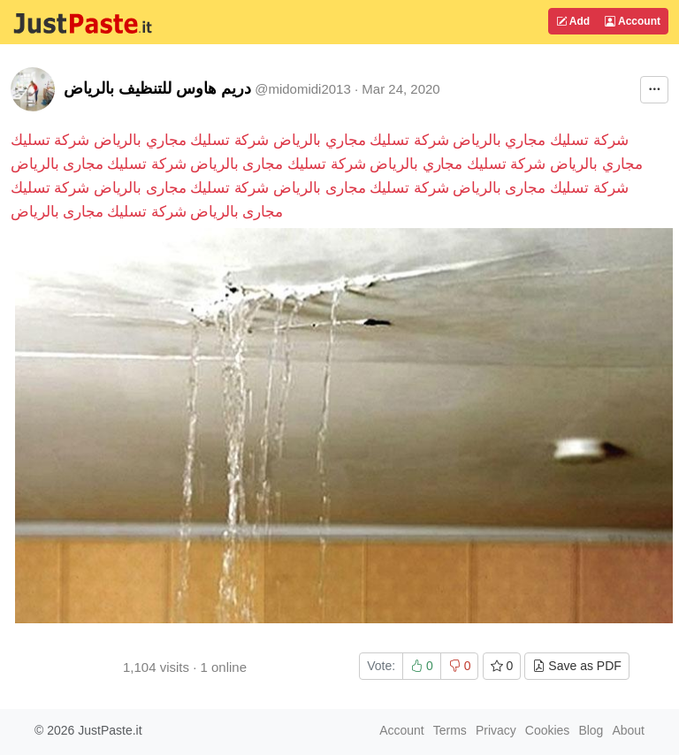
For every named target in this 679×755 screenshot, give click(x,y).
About (628, 730)
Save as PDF (576, 666)
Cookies (547, 730)
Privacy (496, 730)
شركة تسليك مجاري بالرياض (541, 140)
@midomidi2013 (303, 88)
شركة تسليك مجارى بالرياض (278, 164)
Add (573, 21)
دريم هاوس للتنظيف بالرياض (157, 88)
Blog (590, 730)
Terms (450, 730)
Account (632, 21)
